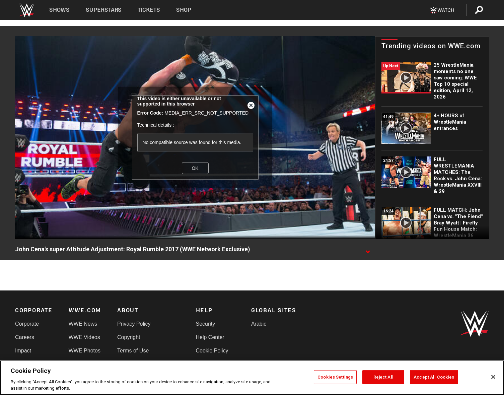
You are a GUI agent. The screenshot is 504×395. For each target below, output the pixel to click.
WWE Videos (84, 337)
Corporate (27, 324)
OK (195, 168)
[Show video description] (367, 249)
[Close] (493, 377)
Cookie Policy (212, 350)
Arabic (258, 324)
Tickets (149, 10)
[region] (252, 377)
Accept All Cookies (434, 377)
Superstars (104, 10)
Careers (24, 337)
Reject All (383, 377)
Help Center (210, 337)
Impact (23, 350)
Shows (59, 10)
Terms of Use (133, 350)
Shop (183, 10)
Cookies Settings (335, 377)
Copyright (128, 337)
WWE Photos (84, 350)
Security (205, 324)
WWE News (83, 324)
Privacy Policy (134, 324)
